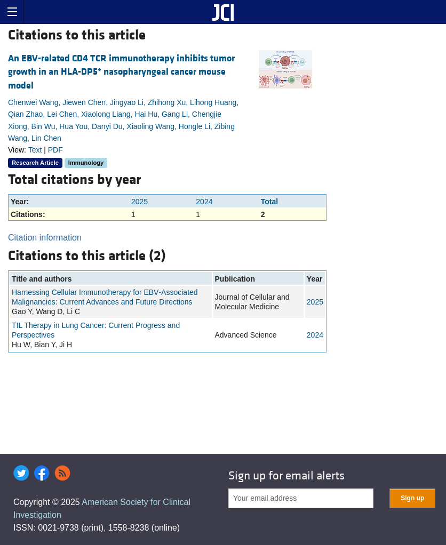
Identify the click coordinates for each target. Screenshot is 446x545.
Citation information (45, 237)
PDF (55, 150)
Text (35, 150)
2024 (204, 201)
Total (269, 201)
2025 (139, 201)
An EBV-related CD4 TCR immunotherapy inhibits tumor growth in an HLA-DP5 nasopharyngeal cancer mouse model (121, 71)
